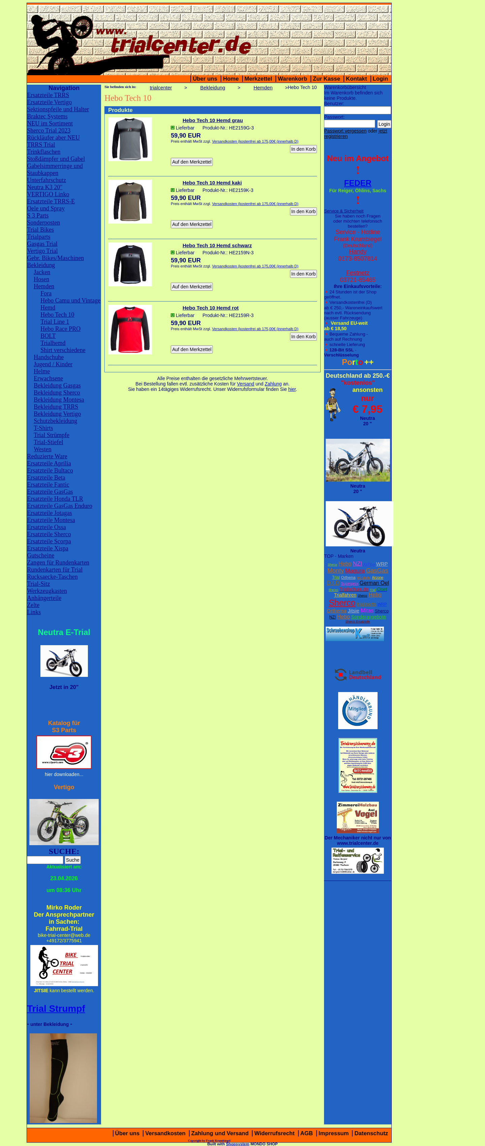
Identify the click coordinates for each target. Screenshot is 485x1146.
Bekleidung (41, 265)
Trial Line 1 (54, 321)
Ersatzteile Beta (46, 477)
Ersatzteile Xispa (47, 548)
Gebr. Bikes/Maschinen (55, 258)
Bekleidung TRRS (56, 406)
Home (231, 79)
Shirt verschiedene (62, 350)
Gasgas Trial (42, 243)
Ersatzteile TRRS (48, 95)
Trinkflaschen (43, 151)
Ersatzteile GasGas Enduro (59, 506)
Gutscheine (40, 555)
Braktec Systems (47, 116)
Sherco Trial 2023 (48, 130)
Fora (46, 293)
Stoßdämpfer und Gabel (56, 158)
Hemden (44, 286)
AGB (306, 1133)
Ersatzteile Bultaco (50, 470)
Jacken (42, 272)
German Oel (374, 583)
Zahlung (273, 383)
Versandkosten (165, 1133)
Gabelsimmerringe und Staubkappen (55, 169)
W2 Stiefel (364, 577)
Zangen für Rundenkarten (58, 562)
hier (292, 389)
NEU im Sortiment (50, 123)
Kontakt (356, 79)
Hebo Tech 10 (57, 314)
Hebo (344, 564)
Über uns (205, 79)
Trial (336, 577)
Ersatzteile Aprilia (49, 463)
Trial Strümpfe (51, 435)
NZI (357, 564)
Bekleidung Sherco (57, 392)
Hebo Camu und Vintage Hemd (70, 304)
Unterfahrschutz (46, 180)
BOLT (48, 336)
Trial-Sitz (38, 583)
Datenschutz (371, 1133)
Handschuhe (49, 357)
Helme (42, 371)
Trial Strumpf (56, 1008)
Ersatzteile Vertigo (49, 102)
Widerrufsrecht (274, 1133)
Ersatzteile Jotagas (49, 513)
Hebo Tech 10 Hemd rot (210, 308)
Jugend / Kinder (53, 364)
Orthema (348, 577)
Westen (43, 449)
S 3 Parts (37, 215)
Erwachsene (48, 378)
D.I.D (333, 583)
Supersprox (349, 583)
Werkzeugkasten (47, 591)
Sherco (332, 564)
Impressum (334, 1133)
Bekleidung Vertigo (57, 413)
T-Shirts (43, 428)
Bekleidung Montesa (59, 399)
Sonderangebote (368, 617)
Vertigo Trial (42, 251)
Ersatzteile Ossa (46, 527)
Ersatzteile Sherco (49, 534)
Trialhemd (52, 343)
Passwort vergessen (345, 131)
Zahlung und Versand (220, 1133)
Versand (245, 383)
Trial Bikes (40, 229)
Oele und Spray (46, 208)
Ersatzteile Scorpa (49, 541)
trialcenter (161, 87)
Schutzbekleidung (55, 421)
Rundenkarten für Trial (55, 569)
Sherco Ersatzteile (358, 621)
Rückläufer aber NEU (53, 137)
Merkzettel (258, 79)
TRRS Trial (41, 144)
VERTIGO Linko (48, 194)
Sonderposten (43, 222)
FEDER (357, 183)
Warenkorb (292, 79)
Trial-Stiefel (48, 442)
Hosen (41, 279)
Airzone (377, 577)
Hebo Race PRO (60, 328)
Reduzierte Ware (47, 456)
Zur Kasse (326, 79)
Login (380, 79)
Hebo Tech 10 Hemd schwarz (217, 245)
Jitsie (353, 610)
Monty (335, 570)
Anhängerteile (44, 598)
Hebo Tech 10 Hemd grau (213, 120)
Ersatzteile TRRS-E (51, 201)
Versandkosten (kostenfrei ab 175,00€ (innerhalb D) (255, 141)
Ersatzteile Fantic (48, 484)
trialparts (366, 604)
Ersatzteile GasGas (50, 491)
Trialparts (38, 236)
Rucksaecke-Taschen (52, 576)
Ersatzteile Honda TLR (55, 498)
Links (34, 612)
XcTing (369, 564)
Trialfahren (345, 595)
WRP (382, 564)
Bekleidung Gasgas (57, 385)
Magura (355, 571)
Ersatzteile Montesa (51, 520)
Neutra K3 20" (44, 187)
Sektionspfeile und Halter (58, 109)
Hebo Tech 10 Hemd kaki (212, 182)
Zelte (33, 605)
